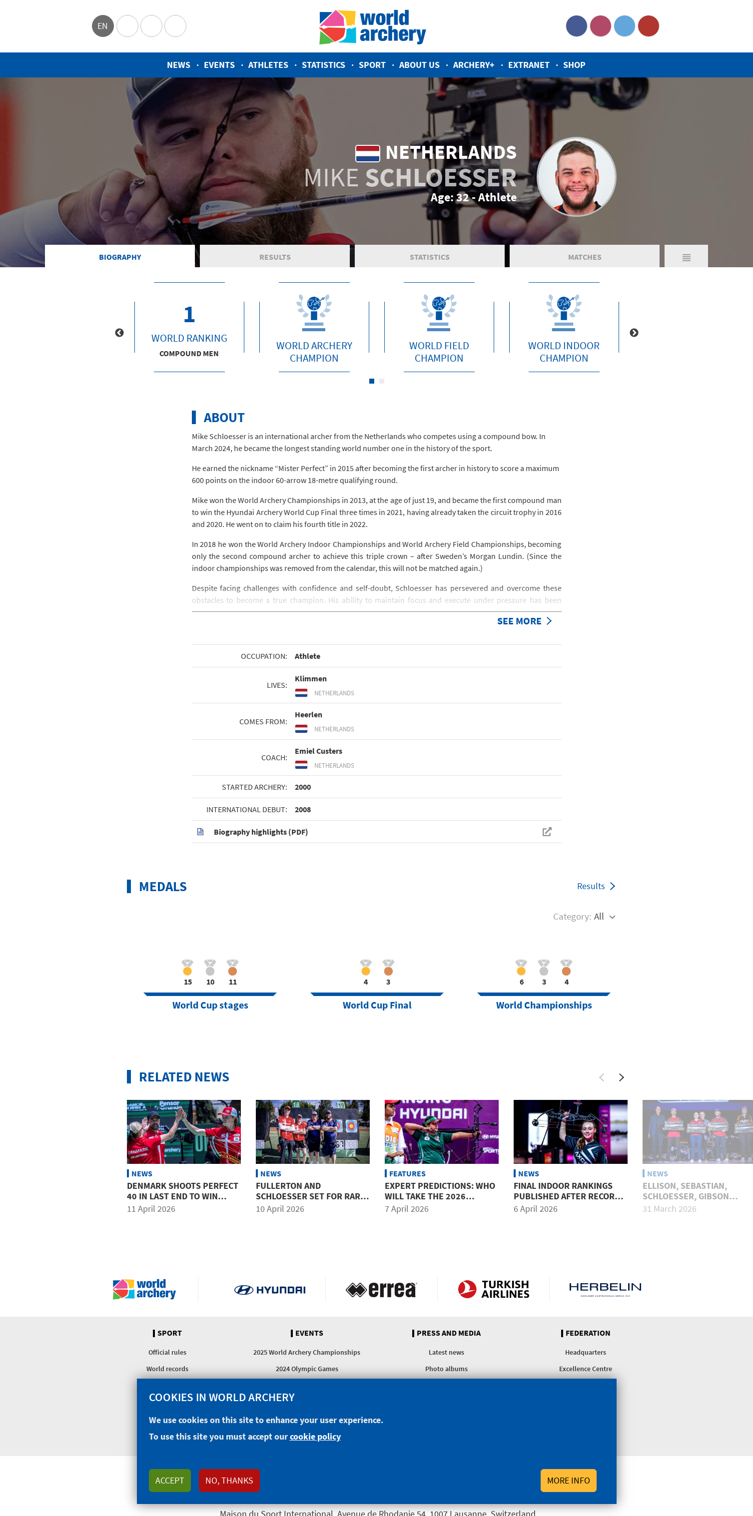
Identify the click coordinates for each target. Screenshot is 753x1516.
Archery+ (474, 64)
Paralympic (151, 26)
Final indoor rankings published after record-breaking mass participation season (568, 1202)
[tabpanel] (189, 327)
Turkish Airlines (493, 1289)
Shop (574, 64)
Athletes (268, 64)
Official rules (167, 1352)
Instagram (601, 26)
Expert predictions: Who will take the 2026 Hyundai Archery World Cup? (440, 1202)
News (178, 64)
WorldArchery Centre (175, 26)
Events (219, 64)
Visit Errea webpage (381, 1289)
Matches (585, 257)
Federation (588, 1333)
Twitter (625, 26)
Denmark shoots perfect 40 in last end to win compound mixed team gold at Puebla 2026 (182, 1202)
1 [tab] (371, 381)
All (599, 916)
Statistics (323, 64)
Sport (372, 64)
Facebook (577, 26)
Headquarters (585, 1352)
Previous (119, 333)
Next (634, 333)
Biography (120, 257)
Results (275, 257)
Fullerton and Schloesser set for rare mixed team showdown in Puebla (311, 1202)
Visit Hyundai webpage (270, 1289)
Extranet (529, 64)
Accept (169, 1480)
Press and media (449, 1333)
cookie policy (315, 1436)
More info (568, 1480)
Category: (572, 916)
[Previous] (602, 1077)
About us (419, 64)
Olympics (127, 26)
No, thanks (229, 1480)
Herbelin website (605, 1289)
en (102, 25)
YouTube (649, 26)
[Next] (622, 1077)
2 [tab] (381, 381)
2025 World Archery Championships (306, 1352)
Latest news (446, 1352)
